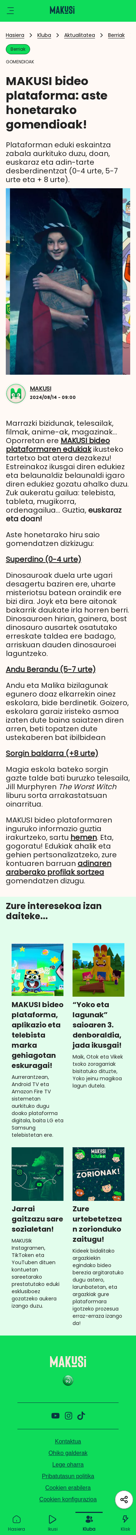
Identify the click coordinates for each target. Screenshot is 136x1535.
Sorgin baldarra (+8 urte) (52, 753)
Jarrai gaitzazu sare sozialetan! (37, 1219)
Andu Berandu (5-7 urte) (51, 669)
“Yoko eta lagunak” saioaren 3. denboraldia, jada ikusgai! (97, 1025)
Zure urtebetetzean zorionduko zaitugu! (97, 1224)
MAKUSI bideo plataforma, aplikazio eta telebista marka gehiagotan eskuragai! (37, 1035)
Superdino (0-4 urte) (43, 559)
